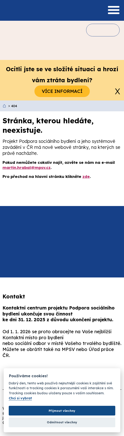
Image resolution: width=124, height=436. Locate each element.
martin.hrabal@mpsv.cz (27, 167)
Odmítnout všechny (62, 422)
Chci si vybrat (20, 398)
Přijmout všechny (62, 410)
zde (86, 176)
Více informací (62, 91)
